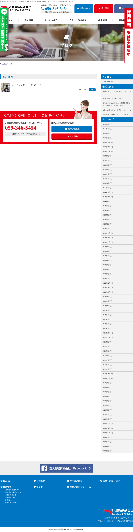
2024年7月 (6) (107, 206)
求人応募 (104, 8)
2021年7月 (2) (107, 346)
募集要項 (7, 500)
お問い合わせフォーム (79, 487)
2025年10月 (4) (108, 151)
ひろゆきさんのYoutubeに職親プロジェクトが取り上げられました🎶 (116, 104)
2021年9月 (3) (107, 342)
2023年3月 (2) (107, 274)
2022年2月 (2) (107, 324)
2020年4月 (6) (107, 405)
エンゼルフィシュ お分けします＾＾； (117, 110)
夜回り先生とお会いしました (113, 98)
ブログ (39, 487)
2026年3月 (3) (107, 129)
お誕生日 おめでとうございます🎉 (115, 114)
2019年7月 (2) (107, 442)
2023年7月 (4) (107, 256)
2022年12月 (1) (108, 283)
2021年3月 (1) (107, 365)
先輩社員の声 (9, 497)
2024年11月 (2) (108, 197)
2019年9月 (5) (107, 437)
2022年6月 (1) (107, 306)
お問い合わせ (84, 8)
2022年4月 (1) (107, 315)
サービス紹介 (51, 20)
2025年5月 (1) (107, 170)
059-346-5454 (54, 8)
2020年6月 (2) (107, 396)
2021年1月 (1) (107, 369)
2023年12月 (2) (108, 233)
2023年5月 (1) (107, 265)
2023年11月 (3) (108, 238)
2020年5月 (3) (107, 401)
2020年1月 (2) (107, 419)
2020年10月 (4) (108, 378)
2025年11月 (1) (108, 147)
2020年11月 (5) (108, 374)
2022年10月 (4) (108, 292)
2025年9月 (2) (107, 156)
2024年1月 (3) (107, 228)
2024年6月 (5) (107, 210)
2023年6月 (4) (107, 260)
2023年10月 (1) (108, 242)
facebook (123, 8)
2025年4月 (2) (107, 174)
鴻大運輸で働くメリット (13, 490)
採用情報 (102, 20)
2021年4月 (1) (107, 360)
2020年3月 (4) (107, 410)
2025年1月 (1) (107, 188)
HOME (9, 20)
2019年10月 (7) (108, 433)
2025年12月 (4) (108, 142)
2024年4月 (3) (107, 219)
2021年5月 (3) (107, 356)
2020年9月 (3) (107, 383)
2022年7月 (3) (107, 301)
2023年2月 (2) (107, 278)
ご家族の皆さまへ (10, 495)
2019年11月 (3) (108, 428)
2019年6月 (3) (107, 446)
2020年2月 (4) (107, 414)
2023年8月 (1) (107, 251)
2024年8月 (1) (107, 201)
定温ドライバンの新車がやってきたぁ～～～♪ (117, 92)
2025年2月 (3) (107, 183)
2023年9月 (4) (107, 247)
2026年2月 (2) (107, 133)
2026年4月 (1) (107, 124)
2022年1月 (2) (107, 328)
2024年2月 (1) (107, 224)
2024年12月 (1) (108, 192)
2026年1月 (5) (107, 138)
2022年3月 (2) (107, 319)
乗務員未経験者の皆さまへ (13, 492)
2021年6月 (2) (107, 351)
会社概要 (28, 20)
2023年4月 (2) (107, 269)
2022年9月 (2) (107, 297)
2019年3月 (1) (107, 451)
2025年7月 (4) (107, 160)
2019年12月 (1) (108, 424)
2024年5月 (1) (107, 215)
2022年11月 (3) (108, 287)
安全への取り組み (77, 20)
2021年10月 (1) (108, 337)
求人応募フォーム (10, 502)
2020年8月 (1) (107, 387)
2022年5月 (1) (107, 310)
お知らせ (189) (108, 82)
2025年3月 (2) (107, 179)
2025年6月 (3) (107, 165)
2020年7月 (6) (107, 392)
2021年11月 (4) (108, 333)
